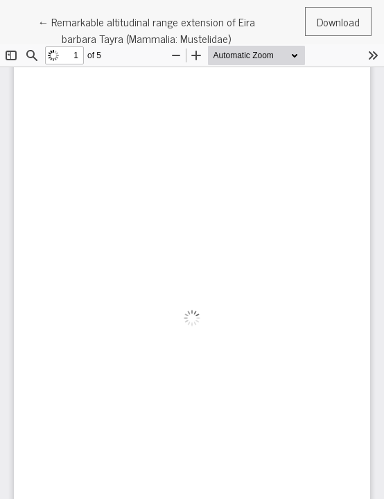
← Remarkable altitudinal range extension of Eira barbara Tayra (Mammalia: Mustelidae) (146, 29)
